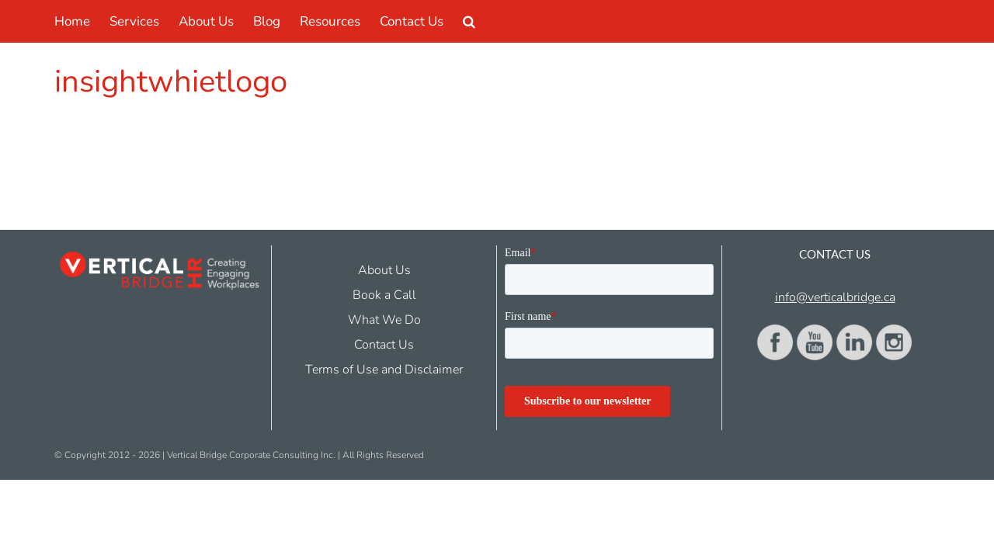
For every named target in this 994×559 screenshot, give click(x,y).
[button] (539, 21)
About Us (384, 270)
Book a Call (384, 295)
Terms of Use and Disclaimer (384, 369)
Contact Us (384, 344)
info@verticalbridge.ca (835, 297)
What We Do (384, 319)
